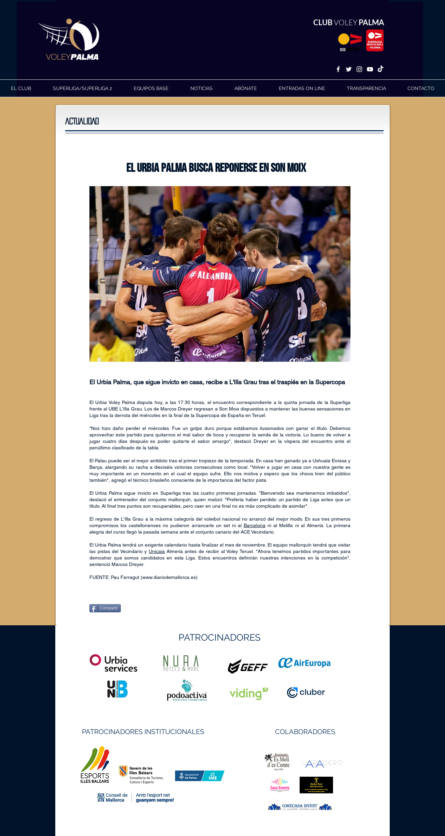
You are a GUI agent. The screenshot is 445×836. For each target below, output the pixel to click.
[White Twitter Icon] (349, 69)
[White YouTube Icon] (370, 69)
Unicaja (157, 551)
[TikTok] (380, 69)
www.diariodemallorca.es (169, 577)
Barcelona (254, 525)
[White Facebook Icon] (338, 69)
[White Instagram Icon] (359, 69)
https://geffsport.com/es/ (198, 692)
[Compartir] (105, 608)
